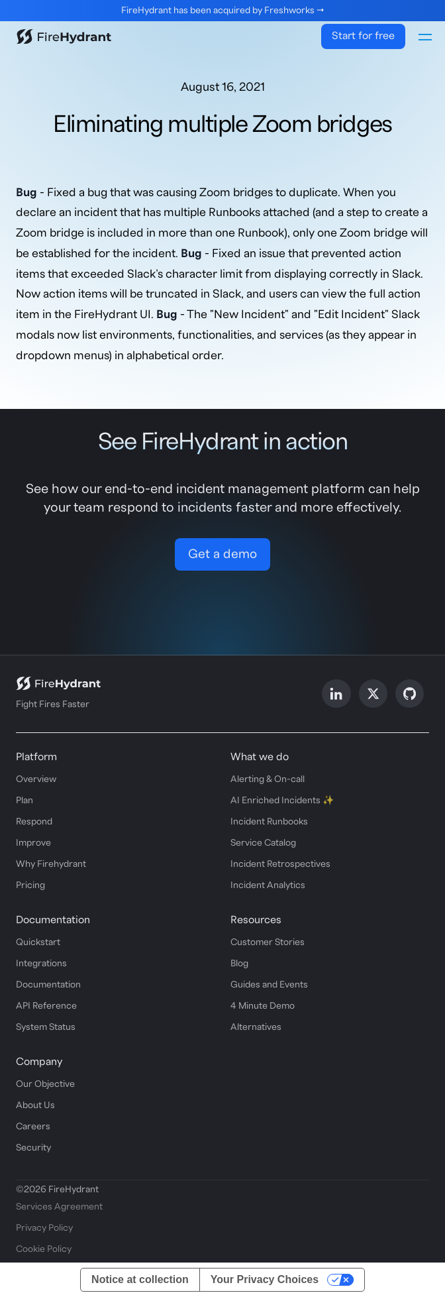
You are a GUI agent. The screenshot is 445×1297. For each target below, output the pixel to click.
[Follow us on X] (373, 693)
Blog (239, 963)
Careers (33, 1126)
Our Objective (45, 1084)
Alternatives (255, 1027)
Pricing (30, 885)
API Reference (46, 1006)
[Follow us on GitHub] (409, 693)
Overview (36, 779)
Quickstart (38, 942)
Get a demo (222, 554)
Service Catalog (263, 843)
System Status (45, 1027)
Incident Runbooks (269, 821)
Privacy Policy (44, 1228)
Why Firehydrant (51, 864)
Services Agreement (59, 1207)
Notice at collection (140, 1279)
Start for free (363, 35)
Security (33, 1148)
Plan (24, 800)
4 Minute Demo (262, 1006)
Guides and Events (269, 984)
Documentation (48, 984)
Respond (34, 821)
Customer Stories (267, 942)
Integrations (41, 963)
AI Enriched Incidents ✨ (282, 800)
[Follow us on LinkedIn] (336, 693)
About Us (35, 1105)
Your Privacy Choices (265, 1279)
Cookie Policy (44, 1249)
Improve (33, 843)
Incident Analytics (267, 885)
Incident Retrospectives (280, 864)
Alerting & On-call (267, 779)
